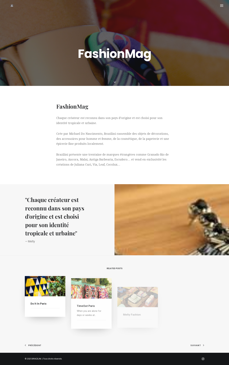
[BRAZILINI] (14, 12)
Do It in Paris (38, 307)
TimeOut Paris (86, 314)
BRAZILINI (36, 359)
